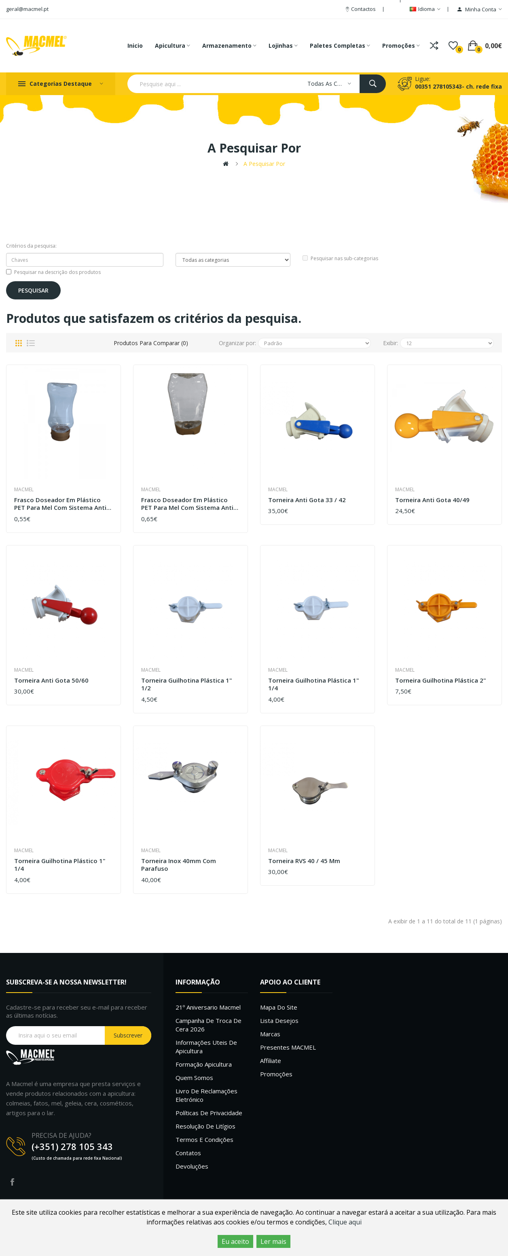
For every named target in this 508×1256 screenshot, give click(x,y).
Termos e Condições (204, 1139)
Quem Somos (194, 1078)
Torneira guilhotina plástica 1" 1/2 (186, 684)
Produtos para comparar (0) (151, 343)
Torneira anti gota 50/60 (51, 680)
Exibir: (390, 343)
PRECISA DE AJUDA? (61, 1135)
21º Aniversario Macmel (208, 1007)
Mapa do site (278, 1007)
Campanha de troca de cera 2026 (208, 1024)
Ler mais (273, 1241)
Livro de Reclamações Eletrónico (206, 1095)
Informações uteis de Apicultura (206, 1046)
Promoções (276, 1074)
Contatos (188, 1153)
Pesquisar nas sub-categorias (340, 258)
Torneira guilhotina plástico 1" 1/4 (60, 865)
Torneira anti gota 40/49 (432, 500)
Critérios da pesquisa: (31, 245)
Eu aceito (235, 1241)
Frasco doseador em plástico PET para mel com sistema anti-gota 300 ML (61, 504)
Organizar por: (237, 343)
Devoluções (192, 1166)
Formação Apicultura (204, 1064)
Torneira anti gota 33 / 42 (307, 500)
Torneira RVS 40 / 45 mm (304, 861)
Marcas (270, 1034)
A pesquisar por (264, 164)
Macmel (24, 489)
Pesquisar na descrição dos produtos (53, 272)
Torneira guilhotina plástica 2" (440, 680)
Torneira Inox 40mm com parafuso (178, 865)
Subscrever (128, 1035)
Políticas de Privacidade (209, 1113)
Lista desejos (279, 1020)
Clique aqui (345, 1222)
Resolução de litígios (205, 1126)
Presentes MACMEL (288, 1047)
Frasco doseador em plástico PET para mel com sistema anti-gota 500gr (188, 504)
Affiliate (270, 1061)
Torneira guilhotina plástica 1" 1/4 (313, 684)
